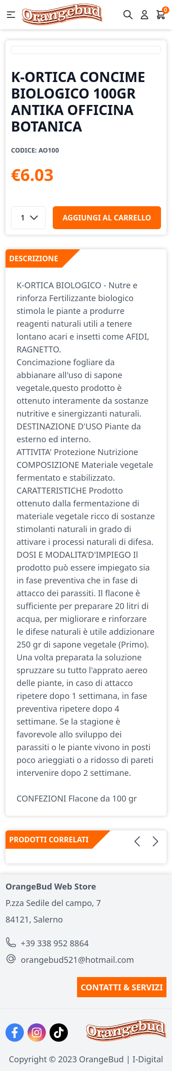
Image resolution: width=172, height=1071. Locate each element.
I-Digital (148, 1059)
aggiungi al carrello (107, 218)
